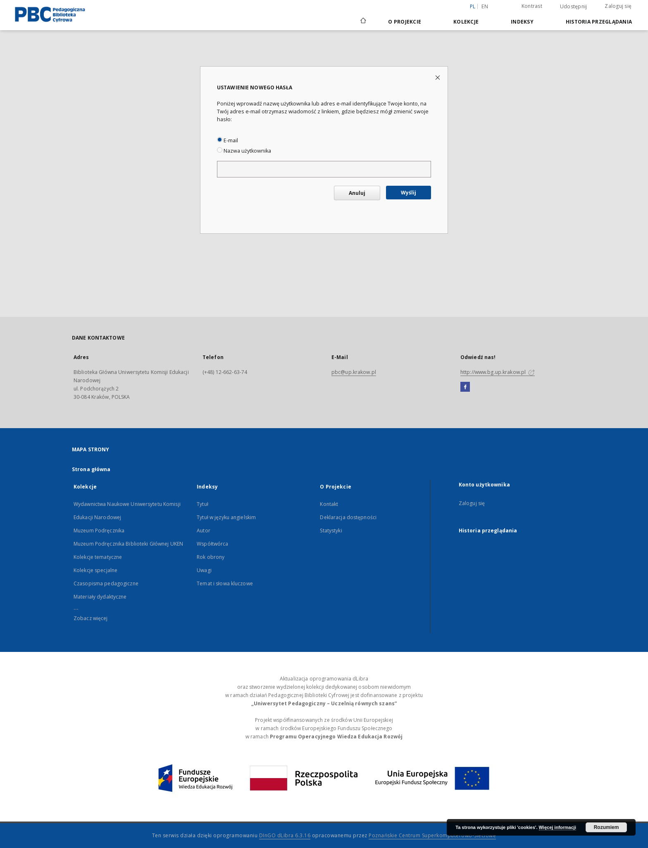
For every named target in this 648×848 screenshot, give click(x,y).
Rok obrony (210, 557)
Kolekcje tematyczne (98, 557)
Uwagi (204, 570)
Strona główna (91, 469)
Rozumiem (606, 827)
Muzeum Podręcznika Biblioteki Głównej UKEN (128, 543)
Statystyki (331, 530)
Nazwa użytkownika (244, 150)
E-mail (227, 140)
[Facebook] (465, 387)
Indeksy (522, 21)
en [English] (484, 6)
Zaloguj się (618, 6)
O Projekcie (404, 21)
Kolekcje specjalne (95, 570)
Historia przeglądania (599, 21)
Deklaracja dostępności (348, 517)
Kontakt (329, 504)
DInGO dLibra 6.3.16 (285, 835)
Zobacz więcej (91, 618)
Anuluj (357, 192)
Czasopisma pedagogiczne (106, 583)
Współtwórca (212, 543)
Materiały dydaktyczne (100, 596)
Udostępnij (573, 6)
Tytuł (202, 504)
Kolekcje (466, 21)
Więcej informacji (557, 827)
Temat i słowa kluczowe (225, 583)
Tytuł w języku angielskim (226, 517)
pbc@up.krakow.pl (353, 372)
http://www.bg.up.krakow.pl (497, 372)
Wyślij (408, 192)
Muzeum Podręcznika (99, 530)
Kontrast (532, 6)
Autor (203, 530)
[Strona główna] (362, 21)
